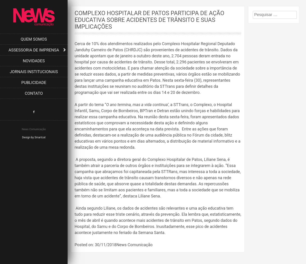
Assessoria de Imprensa (34, 50)
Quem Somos (34, 39)
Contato (34, 93)
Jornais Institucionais (34, 71)
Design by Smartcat (34, 137)
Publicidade (33, 82)
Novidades (34, 60)
